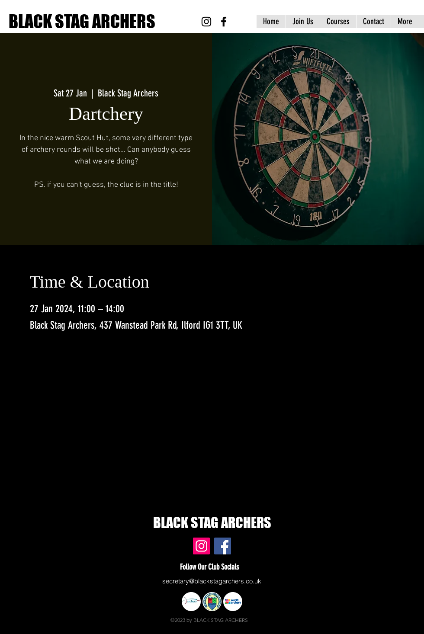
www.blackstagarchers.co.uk (44, 529)
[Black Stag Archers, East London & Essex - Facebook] (223, 21)
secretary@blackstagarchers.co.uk (211, 581)
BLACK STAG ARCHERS (82, 21)
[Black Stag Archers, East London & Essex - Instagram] (206, 21)
